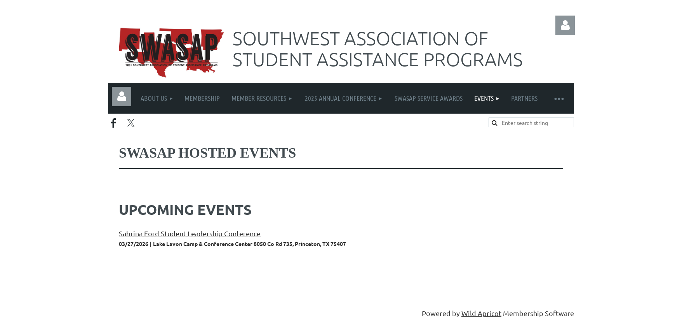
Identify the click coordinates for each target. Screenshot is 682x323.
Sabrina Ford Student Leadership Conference (190, 233)
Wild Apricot (481, 313)
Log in (565, 25)
